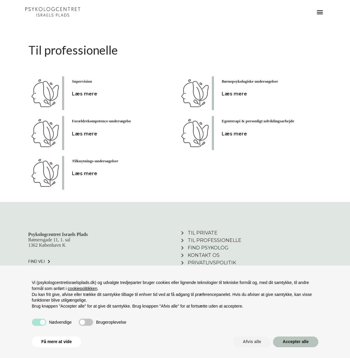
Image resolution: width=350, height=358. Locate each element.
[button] (320, 12)
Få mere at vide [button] (56, 341)
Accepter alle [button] (296, 341)
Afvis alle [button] (252, 341)
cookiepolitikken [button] (82, 288)
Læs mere (84, 94)
